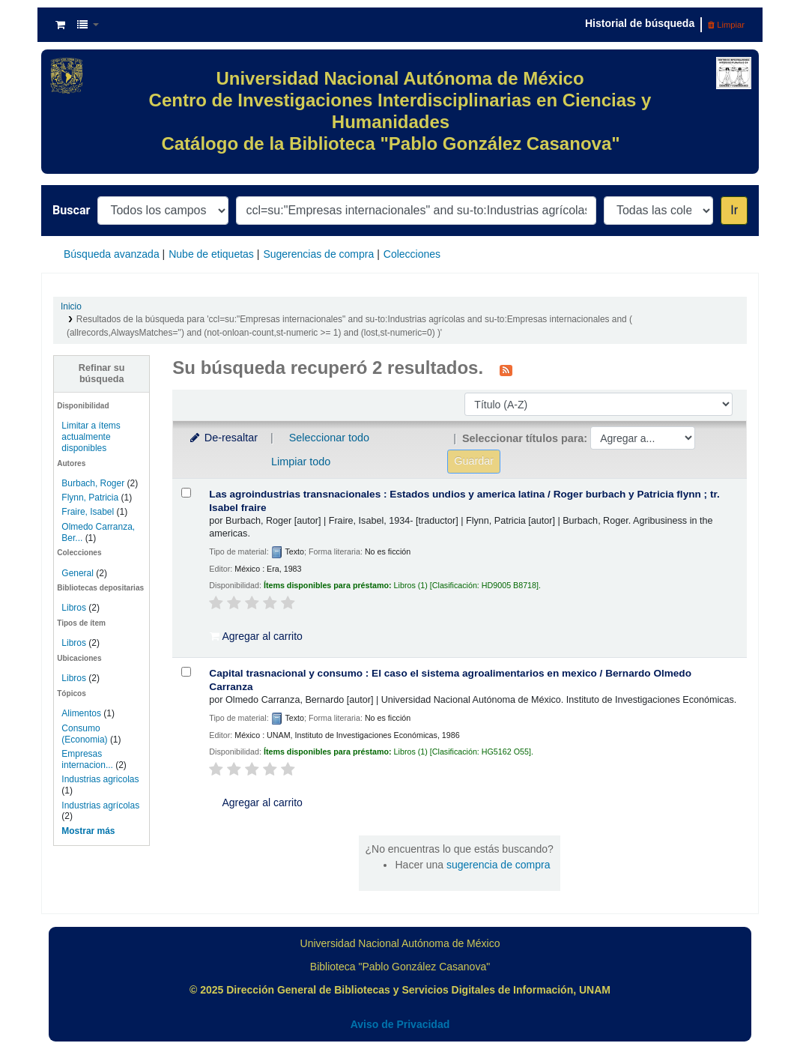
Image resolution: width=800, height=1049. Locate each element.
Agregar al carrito (256, 636)
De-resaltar (222, 438)
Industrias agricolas (100, 779)
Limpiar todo (300, 462)
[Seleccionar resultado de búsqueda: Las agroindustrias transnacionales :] (186, 493)
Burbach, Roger (92, 483)
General (78, 573)
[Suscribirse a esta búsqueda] (506, 369)
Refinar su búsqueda (102, 373)
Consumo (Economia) (84, 734)
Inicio (71, 306)
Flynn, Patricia (89, 497)
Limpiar (726, 24)
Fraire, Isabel (87, 512)
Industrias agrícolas (100, 805)
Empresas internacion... (87, 759)
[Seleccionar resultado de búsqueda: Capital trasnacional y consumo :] (186, 672)
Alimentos (81, 713)
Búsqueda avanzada (112, 254)
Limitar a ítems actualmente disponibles (90, 436)
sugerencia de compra (498, 865)
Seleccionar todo (329, 438)
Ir (734, 210)
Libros (73, 607)
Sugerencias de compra (318, 254)
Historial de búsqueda (639, 23)
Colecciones (412, 254)
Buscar (71, 210)
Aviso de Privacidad (400, 1024)
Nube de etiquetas (211, 254)
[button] (60, 24)
